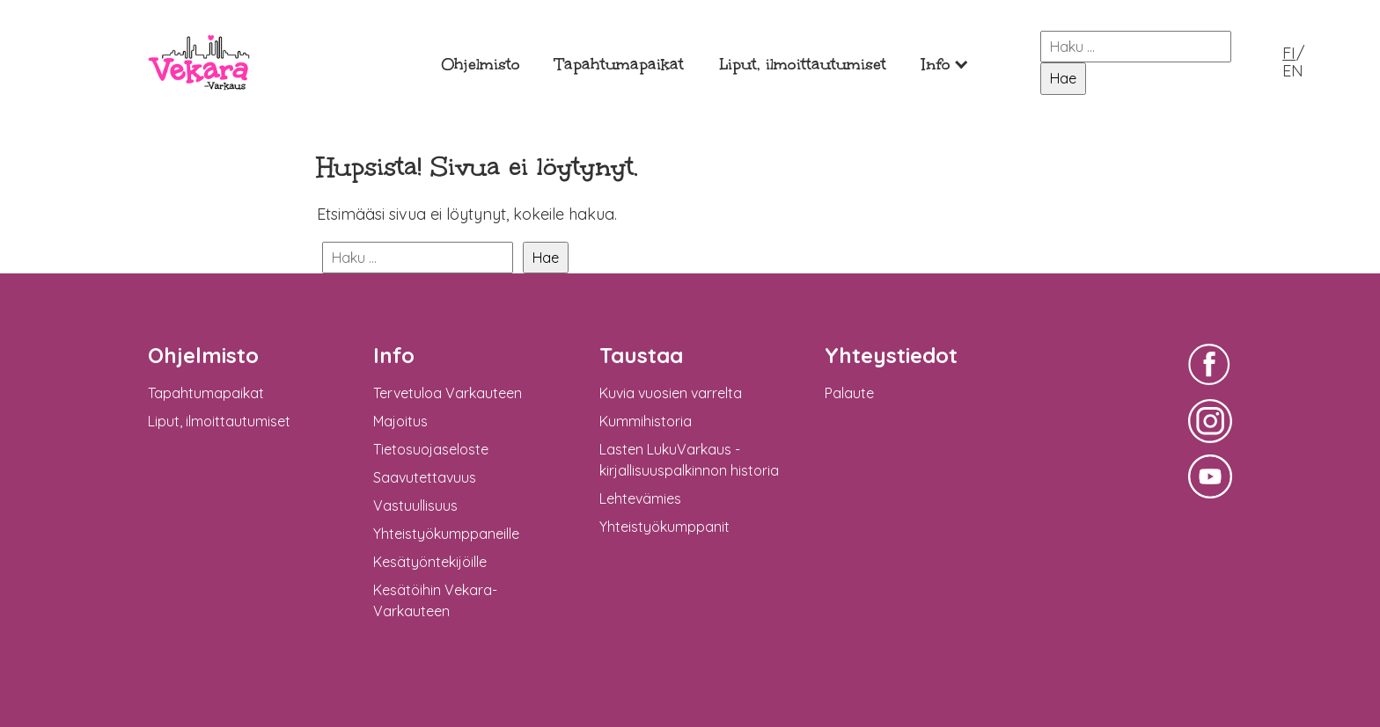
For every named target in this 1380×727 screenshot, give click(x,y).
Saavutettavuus (424, 477)
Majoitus (400, 421)
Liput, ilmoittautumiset (802, 65)
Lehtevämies (640, 498)
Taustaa (641, 355)
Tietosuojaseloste (430, 449)
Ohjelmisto (480, 65)
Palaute (849, 393)
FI (1289, 53)
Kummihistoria (645, 421)
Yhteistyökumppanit (664, 526)
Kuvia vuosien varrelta (670, 393)
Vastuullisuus (415, 505)
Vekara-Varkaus (199, 103)
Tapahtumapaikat (619, 65)
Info (936, 65)
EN (1292, 71)
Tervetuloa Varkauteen (447, 393)
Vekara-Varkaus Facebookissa (1210, 387)
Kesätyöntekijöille (430, 562)
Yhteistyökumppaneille (446, 533)
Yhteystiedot (891, 355)
